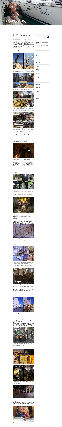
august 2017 (37, 91)
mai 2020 (37, 58)
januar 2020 (37, 62)
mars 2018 (37, 81)
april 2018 (37, 80)
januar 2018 (37, 84)
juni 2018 (37, 77)
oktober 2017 (37, 88)
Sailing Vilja (16, 21)
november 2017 (38, 87)
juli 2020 (37, 55)
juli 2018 (37, 76)
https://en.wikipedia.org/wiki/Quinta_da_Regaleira (23, 171)
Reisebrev (37, 98)
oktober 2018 (37, 73)
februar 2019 (37, 70)
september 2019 (38, 65)
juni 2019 (37, 69)
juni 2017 (37, 94)
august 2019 (37, 66)
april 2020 (37, 59)
